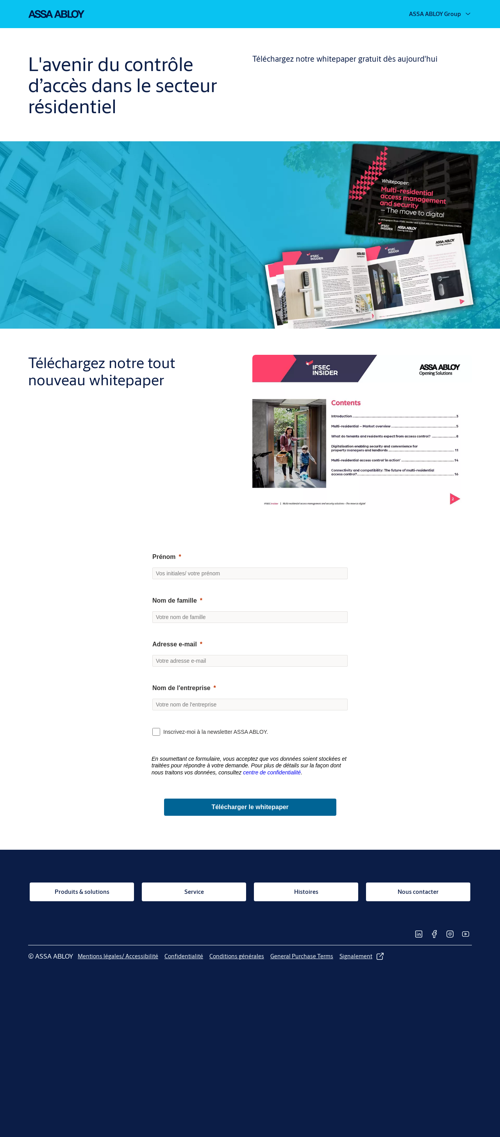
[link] (82, 892)
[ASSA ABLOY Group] (440, 14)
